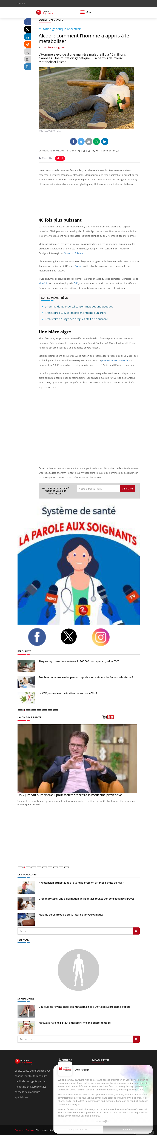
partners (79, 1080)
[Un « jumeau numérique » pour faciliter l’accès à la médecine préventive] (79, 758)
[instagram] (105, 637)
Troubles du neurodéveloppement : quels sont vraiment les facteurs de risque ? (86, 677)
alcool (60, 158)
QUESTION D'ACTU (51, 19)
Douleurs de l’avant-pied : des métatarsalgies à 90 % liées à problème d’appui (84, 1006)
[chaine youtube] (121, 718)
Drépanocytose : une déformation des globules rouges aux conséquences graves (86, 898)
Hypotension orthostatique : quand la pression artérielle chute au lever (81, 882)
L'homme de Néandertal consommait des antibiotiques (79, 306)
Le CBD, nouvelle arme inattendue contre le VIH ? (68, 693)
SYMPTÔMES (26, 998)
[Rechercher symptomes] (136, 1038)
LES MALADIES (27, 874)
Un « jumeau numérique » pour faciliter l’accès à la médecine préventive (70, 795)
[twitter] (73, 636)
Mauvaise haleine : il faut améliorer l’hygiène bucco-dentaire (75, 1022)
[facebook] (41, 637)
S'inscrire (127, 488)
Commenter (110, 150)
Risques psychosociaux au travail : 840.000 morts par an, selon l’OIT (79, 661)
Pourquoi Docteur (25, 1129)
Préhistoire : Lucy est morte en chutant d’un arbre (75, 312)
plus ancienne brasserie (114, 360)
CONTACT (20, 3)
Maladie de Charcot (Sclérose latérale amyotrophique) (71, 914)
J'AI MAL (23, 939)
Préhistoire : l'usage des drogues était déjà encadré (76, 318)
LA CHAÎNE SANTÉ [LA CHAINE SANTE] (29, 717)
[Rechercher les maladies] (136, 930)
